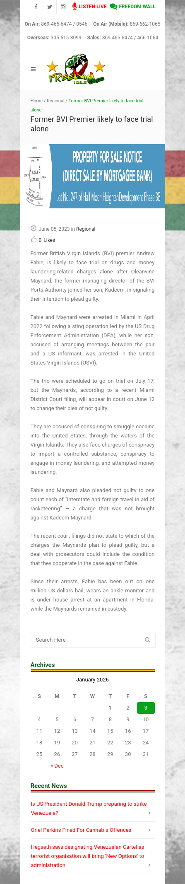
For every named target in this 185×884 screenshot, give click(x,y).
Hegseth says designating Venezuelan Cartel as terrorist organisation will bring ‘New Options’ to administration (87, 856)
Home (37, 101)
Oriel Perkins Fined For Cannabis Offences (81, 830)
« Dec (57, 766)
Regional (55, 101)
